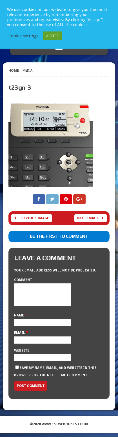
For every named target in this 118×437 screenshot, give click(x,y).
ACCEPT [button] (52, 36)
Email (20, 337)
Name (19, 319)
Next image (90, 218)
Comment (23, 280)
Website (21, 355)
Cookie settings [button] (23, 36)
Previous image (31, 218)
